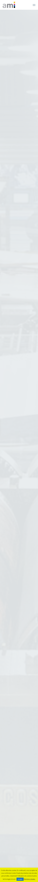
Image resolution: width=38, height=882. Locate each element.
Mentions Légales (29, 879)
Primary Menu (34, 5)
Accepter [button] (20, 879)
